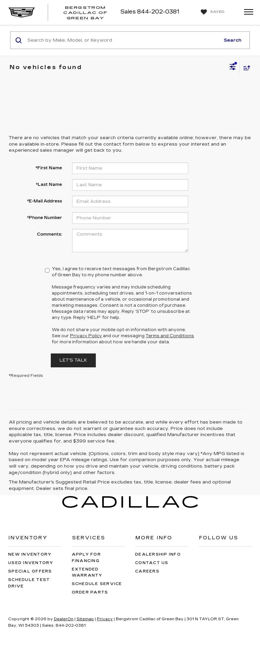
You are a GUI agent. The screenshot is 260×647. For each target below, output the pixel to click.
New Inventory (29, 554)
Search (232, 40)
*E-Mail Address (44, 201)
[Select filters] (233, 67)
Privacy (105, 619)
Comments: (49, 234)
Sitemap (85, 619)
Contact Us (152, 563)
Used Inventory (30, 563)
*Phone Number (44, 217)
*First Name (49, 168)
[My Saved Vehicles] (211, 12)
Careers (147, 571)
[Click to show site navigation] (246, 12)
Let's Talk (73, 360)
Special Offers (30, 571)
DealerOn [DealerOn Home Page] (63, 619)
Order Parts (90, 592)
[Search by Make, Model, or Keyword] (123, 40)
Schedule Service (97, 584)
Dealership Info (158, 554)
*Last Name (49, 184)
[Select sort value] (245, 67)
